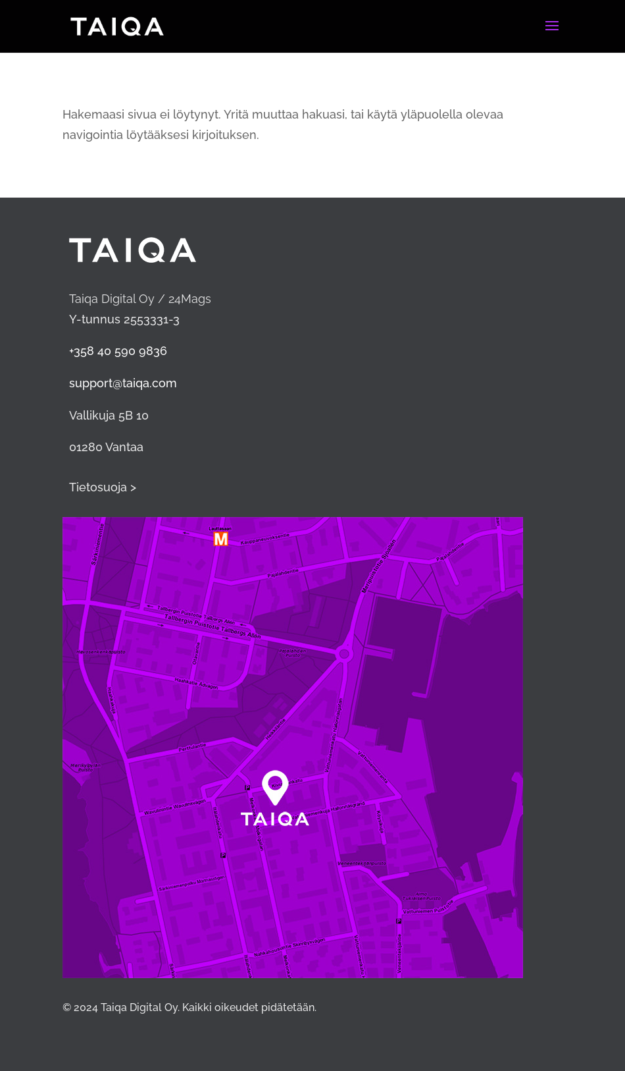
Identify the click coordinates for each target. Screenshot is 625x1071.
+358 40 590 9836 (118, 351)
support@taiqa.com (123, 383)
